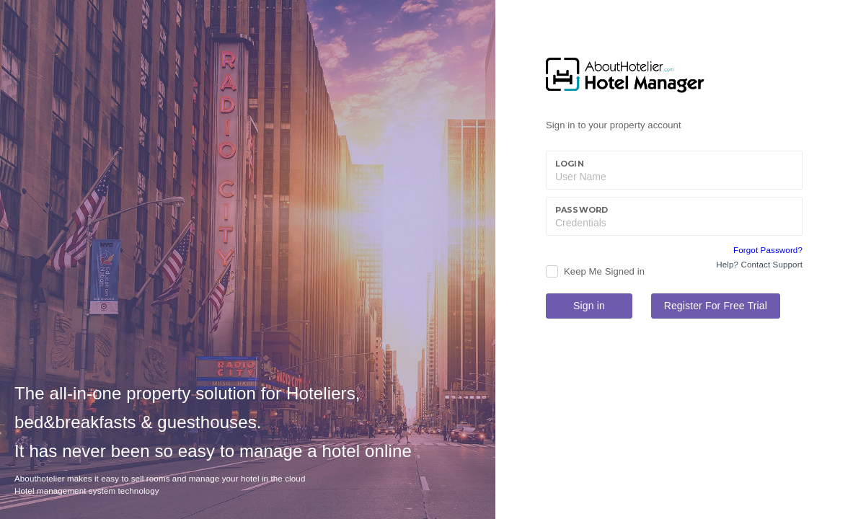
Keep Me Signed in (604, 271)
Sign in (589, 305)
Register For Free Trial (715, 305)
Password (581, 210)
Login (569, 164)
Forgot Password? (768, 250)
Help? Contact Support (759, 264)
